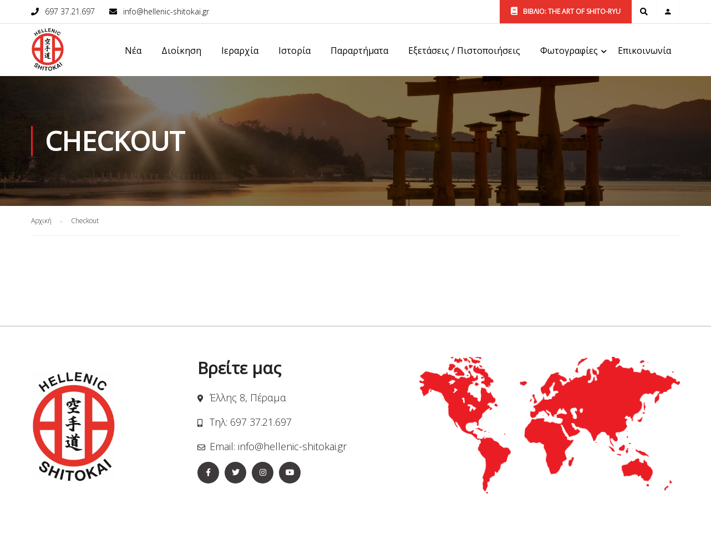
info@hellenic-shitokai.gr (166, 11)
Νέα (133, 50)
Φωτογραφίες (569, 50)
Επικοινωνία (644, 50)
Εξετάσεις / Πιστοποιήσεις (464, 50)
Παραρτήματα (359, 50)
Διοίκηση (181, 50)
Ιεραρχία (239, 50)
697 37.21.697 (70, 11)
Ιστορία (294, 50)
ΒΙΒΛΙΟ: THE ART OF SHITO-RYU (566, 11)
